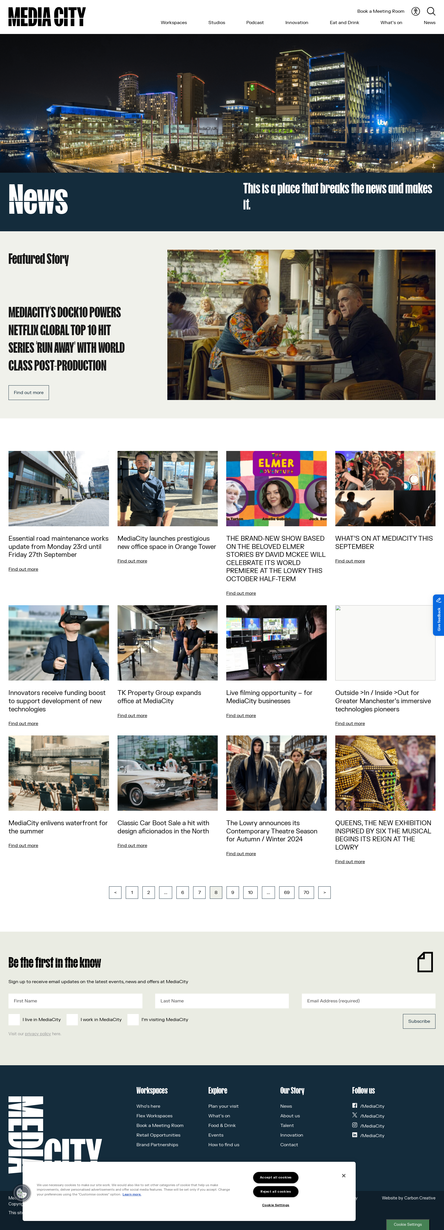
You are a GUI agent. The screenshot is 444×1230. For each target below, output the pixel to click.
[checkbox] (178, 1019)
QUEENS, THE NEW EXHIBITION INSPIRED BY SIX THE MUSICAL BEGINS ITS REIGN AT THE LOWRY (383, 835)
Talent (287, 1125)
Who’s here (148, 1106)
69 (287, 892)
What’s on (391, 22)
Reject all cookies (276, 1192)
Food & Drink (222, 1125)
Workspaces (174, 22)
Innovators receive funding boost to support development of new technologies (57, 701)
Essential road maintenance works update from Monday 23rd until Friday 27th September (58, 547)
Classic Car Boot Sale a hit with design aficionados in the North (163, 827)
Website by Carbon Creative (409, 1198)
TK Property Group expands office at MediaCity (159, 697)
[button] (22, 1193)
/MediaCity (368, 1106)
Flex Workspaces (154, 1116)
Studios (216, 22)
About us (290, 1116)
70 (306, 892)
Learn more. (132, 1194)
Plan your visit (223, 1106)
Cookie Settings (408, 1224)
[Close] (344, 1175)
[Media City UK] (47, 16)
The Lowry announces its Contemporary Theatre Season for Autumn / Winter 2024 (271, 831)
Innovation (296, 22)
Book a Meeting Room (380, 11)
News (430, 22)
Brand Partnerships (157, 1145)
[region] (189, 1191)
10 (250, 892)
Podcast (255, 22)
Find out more (29, 392)
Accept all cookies (276, 1177)
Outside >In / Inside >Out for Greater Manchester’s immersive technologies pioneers (383, 701)
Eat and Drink (344, 22)
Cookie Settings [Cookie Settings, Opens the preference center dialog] (275, 1205)
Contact (289, 1145)
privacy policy (38, 1034)
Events (215, 1135)
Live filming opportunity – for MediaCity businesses (269, 697)
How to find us (223, 1145)
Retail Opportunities (158, 1135)
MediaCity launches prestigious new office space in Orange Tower (167, 543)
